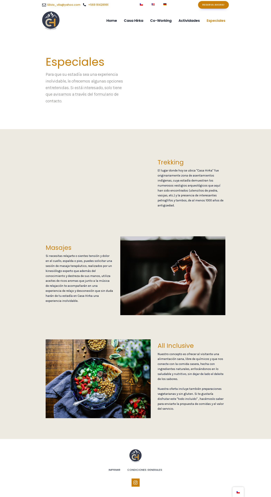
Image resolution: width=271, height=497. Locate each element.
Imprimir (114, 470)
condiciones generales (144, 470)
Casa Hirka (133, 20)
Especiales (216, 20)
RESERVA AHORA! (213, 4)
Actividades (189, 20)
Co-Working (161, 20)
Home (111, 20)
